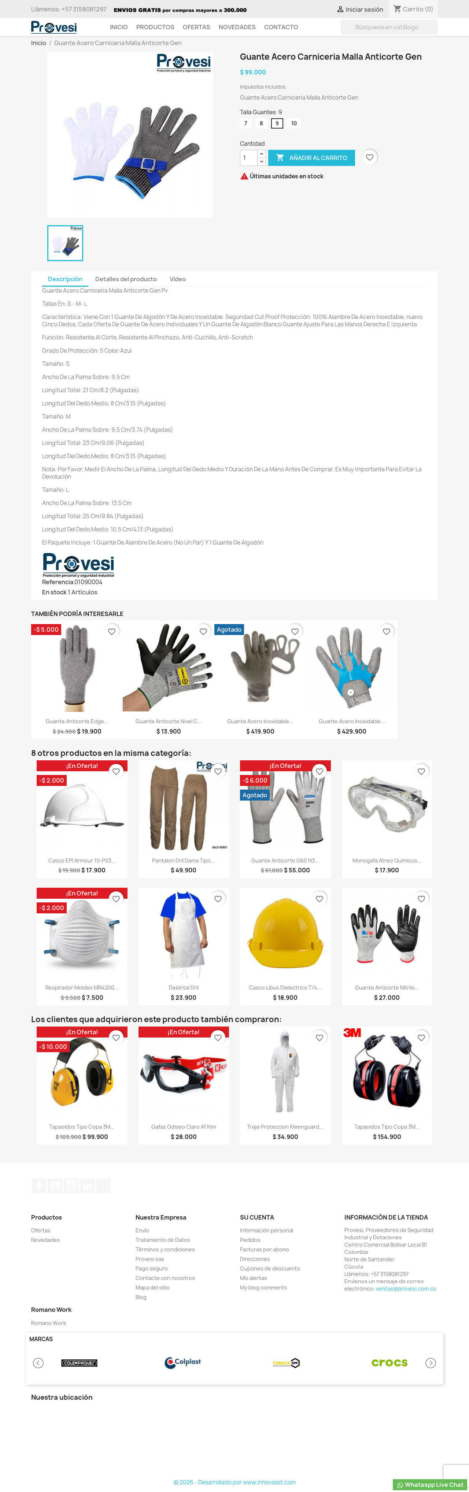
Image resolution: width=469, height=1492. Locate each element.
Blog (141, 1297)
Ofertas (196, 27)
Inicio (119, 27)
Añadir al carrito (311, 158)
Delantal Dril (184, 987)
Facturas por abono (264, 1249)
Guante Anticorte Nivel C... (169, 721)
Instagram (71, 1186)
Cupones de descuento (270, 1268)
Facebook (39, 1186)
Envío (142, 1230)
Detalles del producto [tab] (126, 279)
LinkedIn (87, 1186)
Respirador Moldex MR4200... (82, 987)
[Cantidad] (249, 158)
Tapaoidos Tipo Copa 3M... (82, 1126)
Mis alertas (253, 1277)
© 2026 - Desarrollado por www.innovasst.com (235, 1482)
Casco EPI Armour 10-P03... (82, 860)
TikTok (103, 1186)
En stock (54, 592)
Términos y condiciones (165, 1249)
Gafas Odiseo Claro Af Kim (183, 1126)
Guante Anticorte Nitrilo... (387, 987)
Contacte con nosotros (165, 1277)
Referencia (57, 582)
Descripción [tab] (65, 279)
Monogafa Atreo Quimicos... (387, 860)
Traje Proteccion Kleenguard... (285, 1126)
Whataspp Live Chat (430, 1485)
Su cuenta (257, 1217)
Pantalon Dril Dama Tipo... (183, 860)
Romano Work (48, 1323)
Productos (155, 27)
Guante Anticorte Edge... (77, 721)
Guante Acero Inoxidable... (260, 721)
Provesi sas (150, 1258)
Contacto (281, 27)
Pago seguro (152, 1268)
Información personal (266, 1230)
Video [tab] (178, 279)
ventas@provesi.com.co (406, 1288)
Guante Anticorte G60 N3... (285, 860)
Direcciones (255, 1258)
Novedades (237, 27)
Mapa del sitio (153, 1287)
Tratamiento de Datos (163, 1239)
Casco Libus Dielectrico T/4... (285, 987)
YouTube (55, 1186)
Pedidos (250, 1239)
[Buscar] (389, 27)
